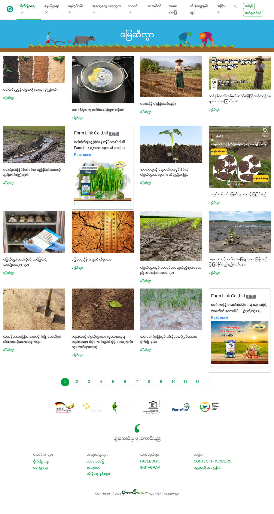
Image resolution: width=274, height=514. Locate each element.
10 (173, 382)
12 (197, 382)
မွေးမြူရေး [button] (51, 9)
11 (185, 382)
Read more (82, 155)
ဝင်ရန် (249, 6)
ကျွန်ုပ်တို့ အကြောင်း (208, 468)
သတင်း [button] (133, 9)
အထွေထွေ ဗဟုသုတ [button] (106, 9)
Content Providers (212, 462)
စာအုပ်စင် (154, 6)
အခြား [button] (221, 9)
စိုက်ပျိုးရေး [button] (28, 9)
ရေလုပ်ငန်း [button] (75, 9)
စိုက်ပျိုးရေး (41, 462)
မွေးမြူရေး (40, 468)
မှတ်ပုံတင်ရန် (253, 13)
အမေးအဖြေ (172, 9)
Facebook (149, 462)
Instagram (150, 468)
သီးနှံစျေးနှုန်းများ (199, 9)
